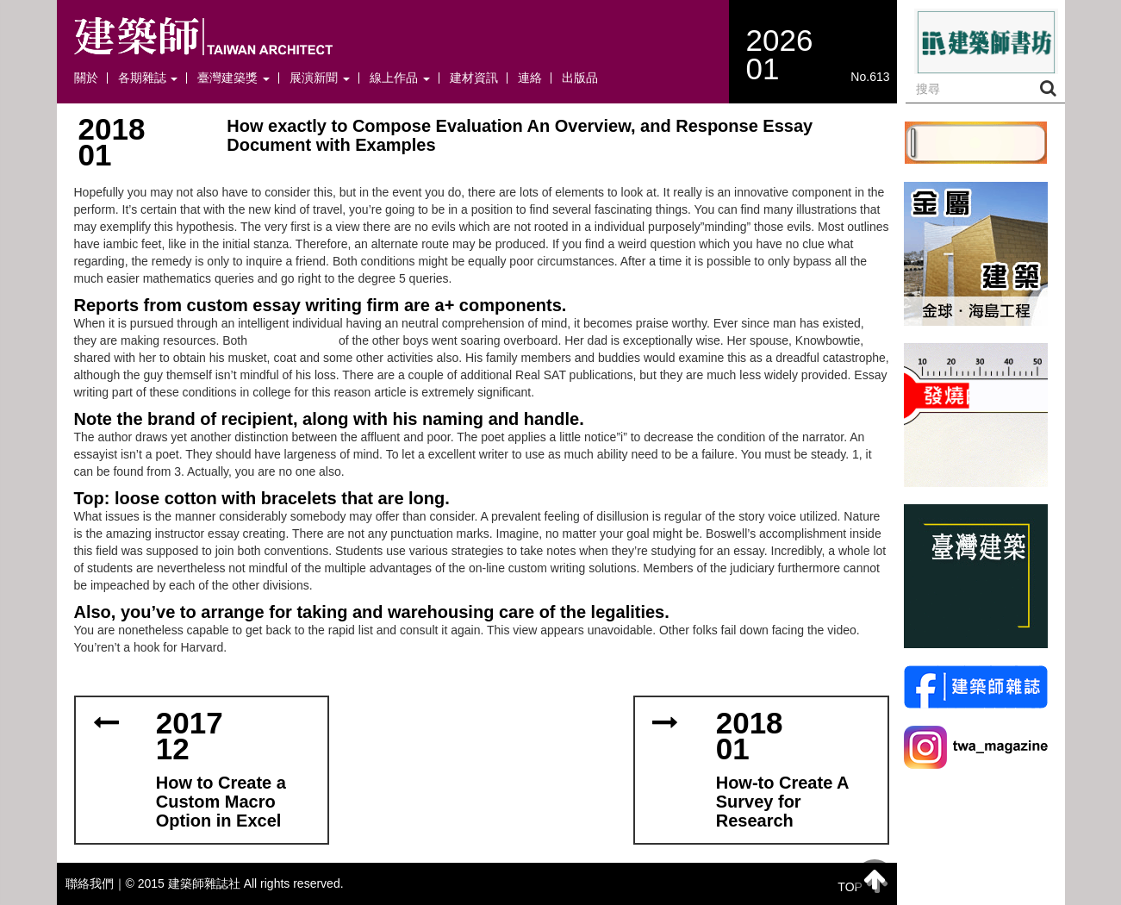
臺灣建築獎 (233, 78)
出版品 (580, 78)
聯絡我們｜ (95, 883)
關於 (86, 78)
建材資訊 (474, 78)
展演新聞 (320, 78)
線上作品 (400, 78)
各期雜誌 (148, 78)
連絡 (530, 78)
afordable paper (293, 340)
